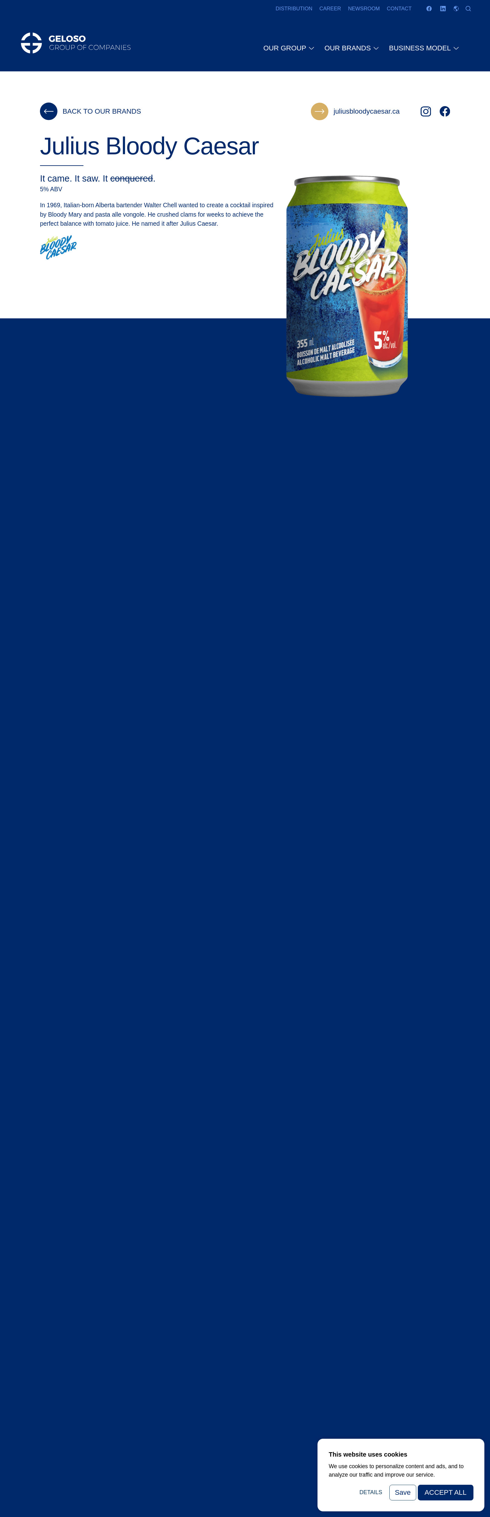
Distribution (294, 9)
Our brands (348, 50)
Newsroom (364, 9)
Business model (420, 50)
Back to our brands (90, 111)
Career (330, 9)
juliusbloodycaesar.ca (355, 111)
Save (403, 1492)
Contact (399, 9)
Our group (285, 50)
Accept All (446, 1492)
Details (370, 1492)
